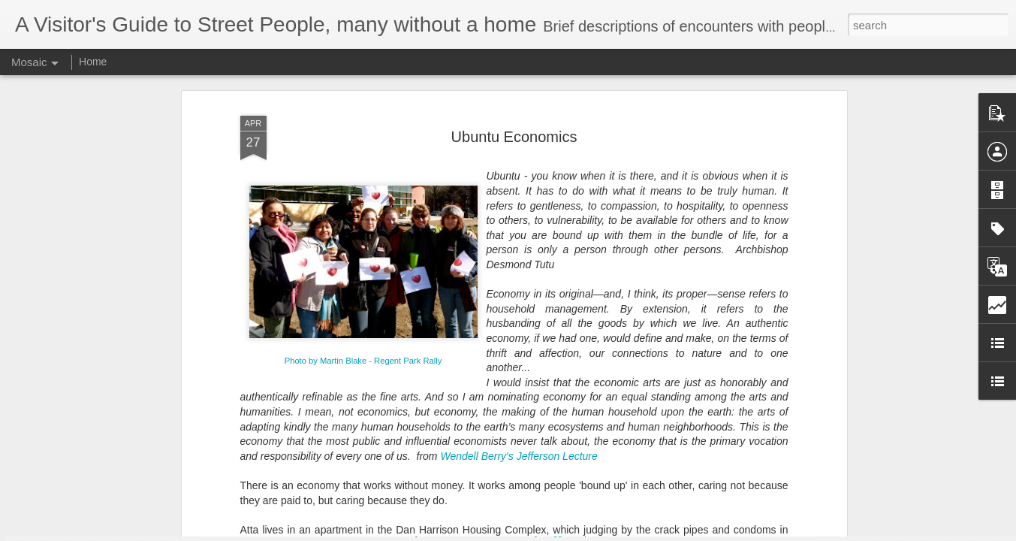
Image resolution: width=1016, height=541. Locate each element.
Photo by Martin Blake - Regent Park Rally (363, 219)
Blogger (555, 532)
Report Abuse (599, 532)
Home (93, 62)
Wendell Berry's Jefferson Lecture (518, 315)
